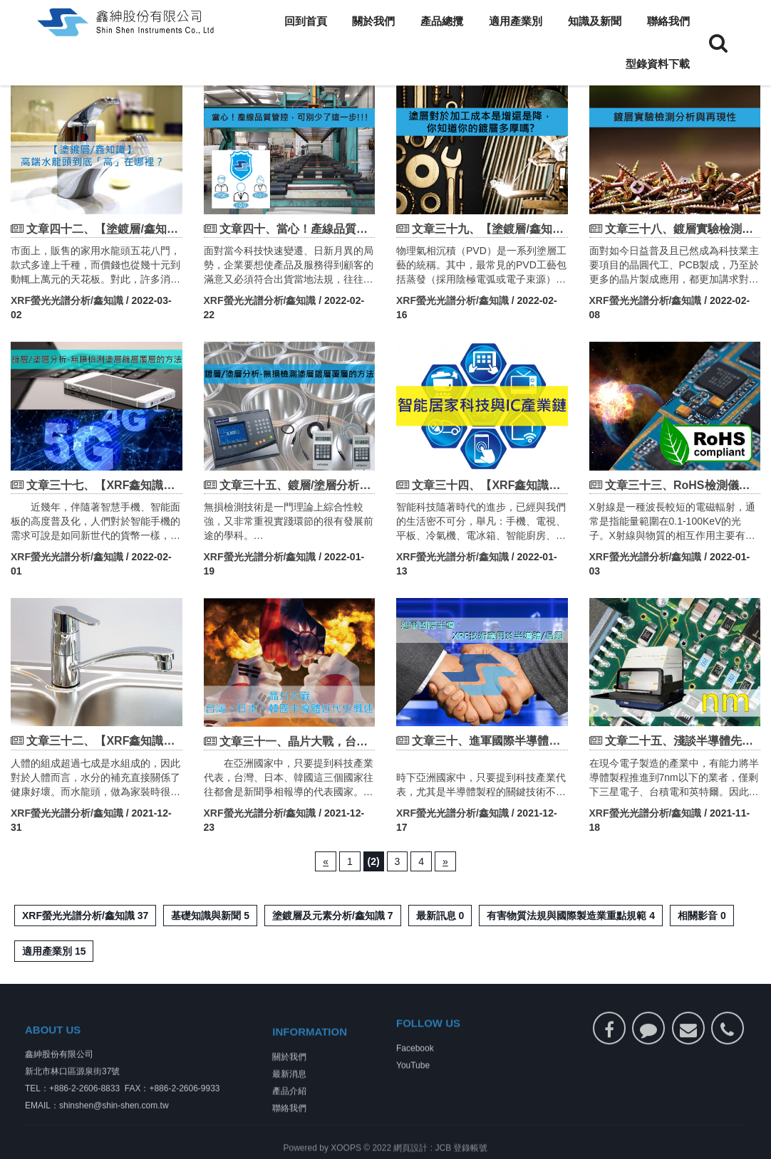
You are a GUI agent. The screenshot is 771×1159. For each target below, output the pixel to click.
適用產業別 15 (54, 951)
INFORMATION (309, 1058)
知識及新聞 (594, 21)
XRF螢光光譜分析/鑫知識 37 (85, 915)
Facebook (415, 1066)
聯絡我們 (668, 21)
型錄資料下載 (658, 64)
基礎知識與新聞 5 (210, 915)
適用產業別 (515, 21)
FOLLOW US (428, 1040)
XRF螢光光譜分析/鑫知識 (67, 300)
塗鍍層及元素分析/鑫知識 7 (332, 915)
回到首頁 (305, 21)
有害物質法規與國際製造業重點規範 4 (571, 915)
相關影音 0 (702, 915)
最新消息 (289, 1101)
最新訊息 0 (440, 915)
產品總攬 (441, 21)
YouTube (413, 1083)
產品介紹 (289, 1118)
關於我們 (373, 21)
